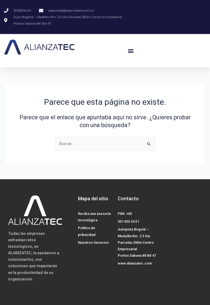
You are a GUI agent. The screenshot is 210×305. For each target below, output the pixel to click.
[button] (130, 50)
